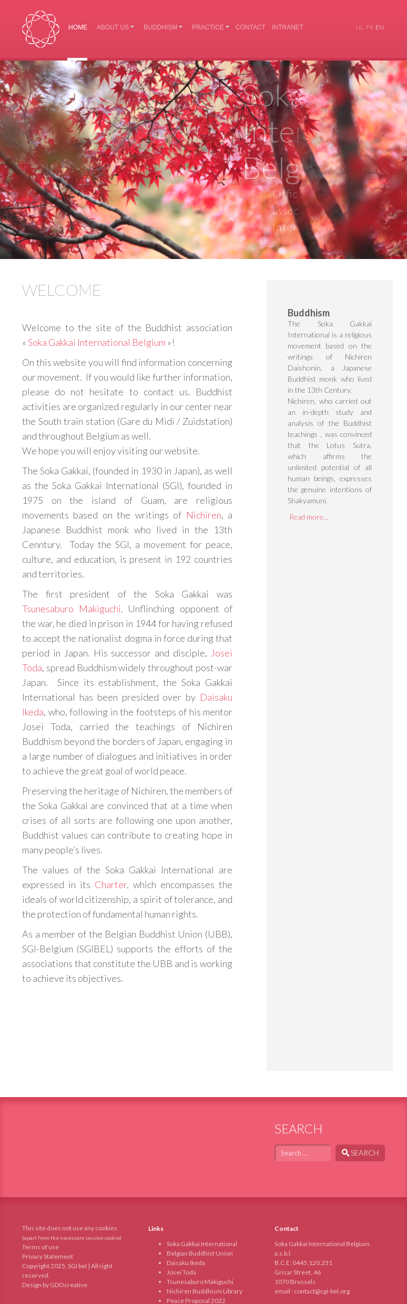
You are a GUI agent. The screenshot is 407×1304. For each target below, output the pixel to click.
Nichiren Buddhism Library (204, 1291)
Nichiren (203, 515)
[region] (203, 160)
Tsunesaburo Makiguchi (71, 608)
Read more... (308, 516)
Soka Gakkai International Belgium (40, 29)
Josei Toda (181, 1272)
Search (360, 1152)
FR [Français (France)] (369, 27)
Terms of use (40, 1247)
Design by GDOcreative (54, 1285)
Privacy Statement (47, 1256)
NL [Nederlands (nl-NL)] (360, 27)
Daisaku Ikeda (186, 1263)
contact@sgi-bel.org (322, 1291)
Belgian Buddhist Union (200, 1253)
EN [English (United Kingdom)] (379, 27)
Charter (111, 884)
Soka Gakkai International (202, 1244)
